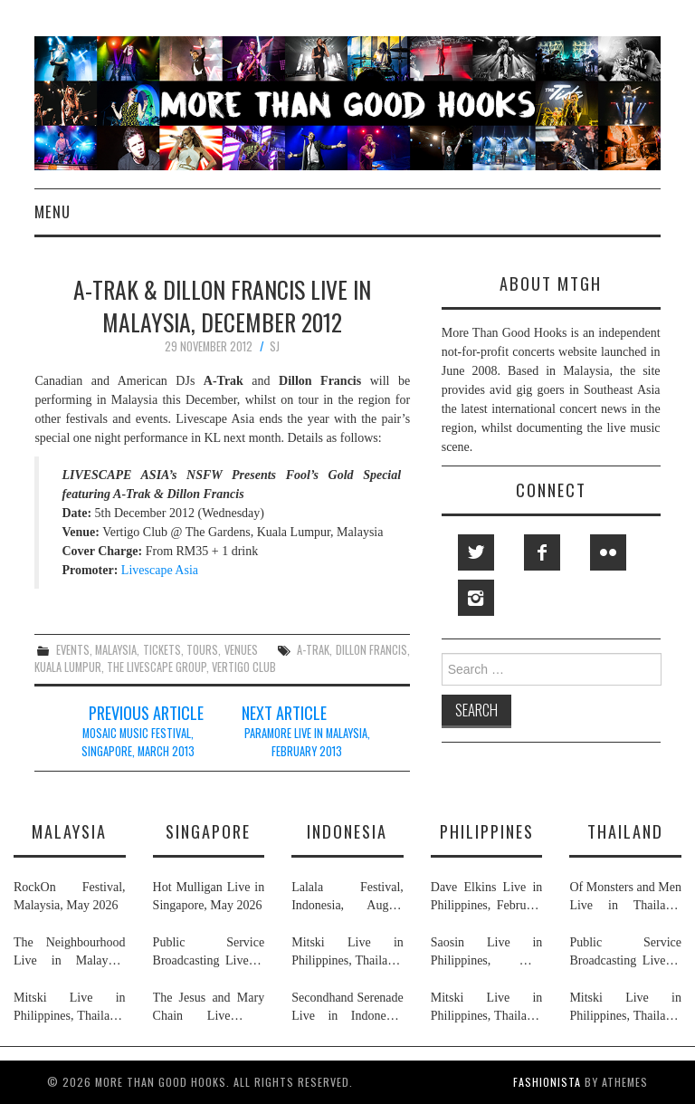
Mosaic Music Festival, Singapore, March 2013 (138, 742)
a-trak (313, 649)
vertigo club (244, 667)
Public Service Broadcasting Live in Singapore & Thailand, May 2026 (209, 953)
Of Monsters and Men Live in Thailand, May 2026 (625, 897)
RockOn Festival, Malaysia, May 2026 (70, 896)
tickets (162, 649)
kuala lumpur (67, 667)
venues (241, 649)
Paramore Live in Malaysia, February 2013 (307, 742)
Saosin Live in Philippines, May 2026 (487, 953)
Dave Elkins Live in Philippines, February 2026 (487, 897)
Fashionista (547, 1081)
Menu (52, 211)
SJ (275, 346)
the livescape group (156, 667)
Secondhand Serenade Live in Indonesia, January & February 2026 (347, 1008)
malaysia (116, 649)
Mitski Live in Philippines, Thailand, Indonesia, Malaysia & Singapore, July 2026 (70, 1008)
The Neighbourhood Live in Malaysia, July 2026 (70, 953)
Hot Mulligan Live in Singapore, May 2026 (209, 896)
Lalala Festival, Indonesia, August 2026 (347, 897)
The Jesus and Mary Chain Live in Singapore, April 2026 (209, 1008)
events (73, 649)
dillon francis (371, 649)
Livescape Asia (159, 570)
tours (202, 649)
